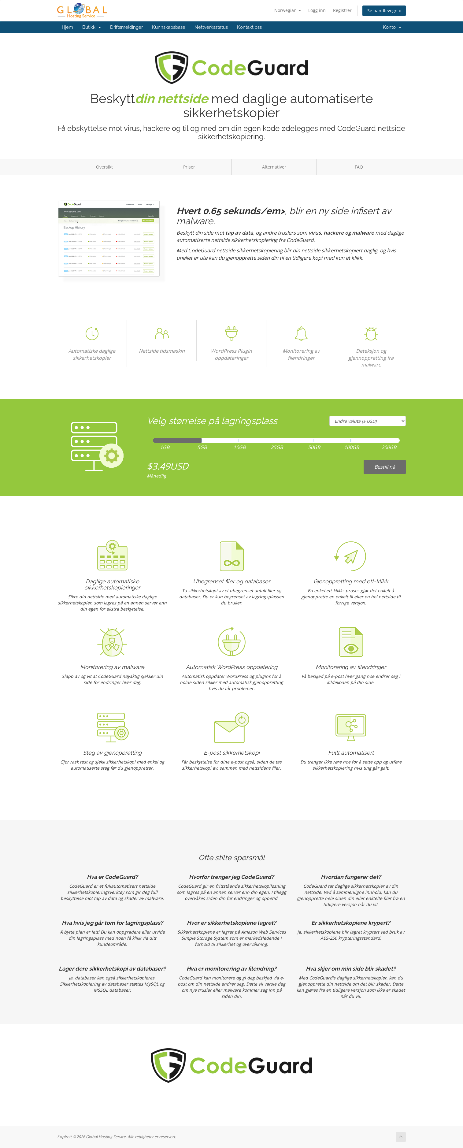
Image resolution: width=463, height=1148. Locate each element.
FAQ (359, 167)
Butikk (91, 27)
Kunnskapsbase (168, 27)
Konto (392, 27)
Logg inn (317, 10)
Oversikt (104, 167)
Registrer (342, 10)
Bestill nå (384, 466)
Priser (189, 167)
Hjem (67, 27)
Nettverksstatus (211, 27)
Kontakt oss (249, 27)
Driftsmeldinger (126, 27)
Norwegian (287, 10)
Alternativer (274, 167)
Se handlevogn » (384, 10)
